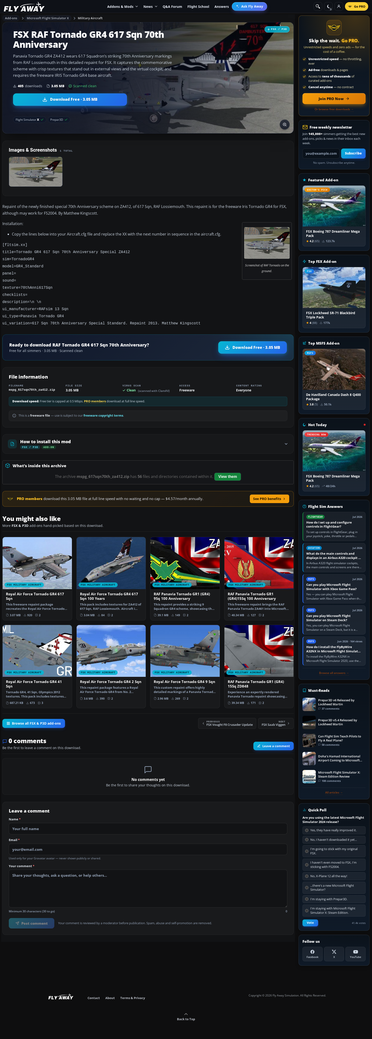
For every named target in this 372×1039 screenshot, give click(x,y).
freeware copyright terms (103, 410)
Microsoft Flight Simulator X (48, 18)
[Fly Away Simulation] (24, 6)
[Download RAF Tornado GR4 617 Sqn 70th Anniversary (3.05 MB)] (70, 99)
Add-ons (11, 18)
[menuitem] (249, 6)
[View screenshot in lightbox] (285, 125)
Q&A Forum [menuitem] (172, 6)
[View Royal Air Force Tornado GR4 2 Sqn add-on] (111, 658)
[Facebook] (312, 954)
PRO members (95, 396)
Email (14, 834)
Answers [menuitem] (221, 6)
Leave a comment (273, 740)
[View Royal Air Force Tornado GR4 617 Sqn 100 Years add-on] (111, 573)
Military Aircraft (90, 18)
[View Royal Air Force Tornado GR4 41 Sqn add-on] (37, 660)
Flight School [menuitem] (198, 6)
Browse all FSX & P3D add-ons (34, 718)
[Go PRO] (356, 6)
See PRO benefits (269, 493)
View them (227, 471)
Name (15, 814)
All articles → (334, 792)
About (110, 998)
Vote (310, 923)
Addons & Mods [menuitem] (122, 6)
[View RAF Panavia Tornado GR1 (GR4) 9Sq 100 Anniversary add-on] (185, 573)
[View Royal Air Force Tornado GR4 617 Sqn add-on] (37, 573)
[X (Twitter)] (334, 954)
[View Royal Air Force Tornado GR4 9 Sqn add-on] (185, 658)
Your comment (21, 860)
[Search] (318, 6)
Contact (94, 998)
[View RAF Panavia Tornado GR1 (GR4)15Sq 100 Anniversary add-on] (259, 573)
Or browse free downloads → (334, 109)
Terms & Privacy (132, 998)
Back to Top (186, 1017)
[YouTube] (355, 954)
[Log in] (339, 6)
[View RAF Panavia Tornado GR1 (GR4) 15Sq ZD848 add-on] (259, 660)
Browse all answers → (334, 673)
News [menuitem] (150, 6)
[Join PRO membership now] (334, 98)
